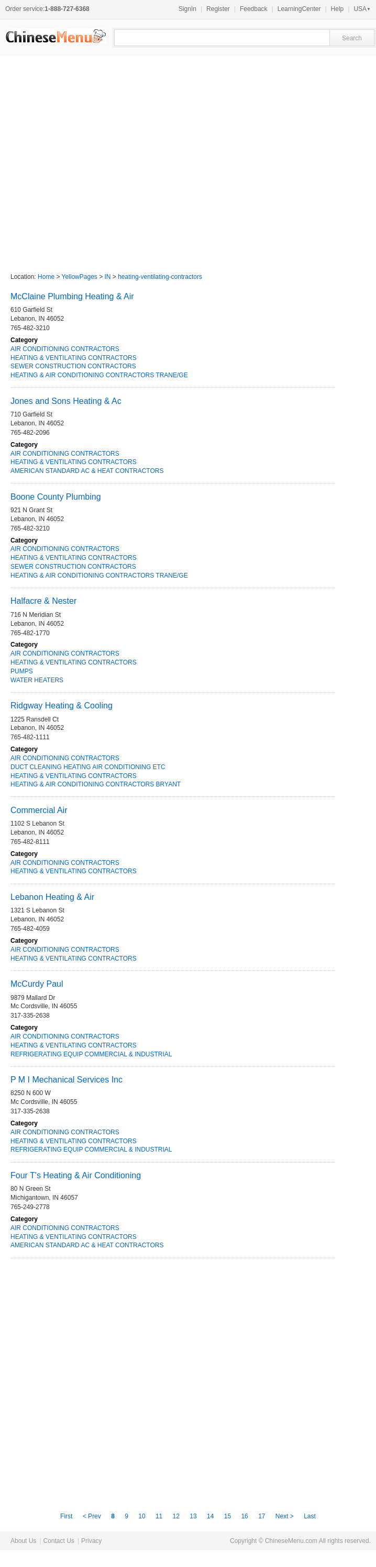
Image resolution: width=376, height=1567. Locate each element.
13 (193, 1516)
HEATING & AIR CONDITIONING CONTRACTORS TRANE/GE (99, 375)
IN (108, 276)
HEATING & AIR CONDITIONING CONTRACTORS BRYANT (95, 784)
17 (261, 1516)
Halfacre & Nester (43, 600)
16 (244, 1516)
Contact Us (58, 1541)
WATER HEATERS (36, 680)
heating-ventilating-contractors (160, 276)
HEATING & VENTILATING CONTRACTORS (73, 358)
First (67, 1516)
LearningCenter (299, 9)
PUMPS (21, 671)
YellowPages (79, 276)
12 (176, 1516)
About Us (23, 1541)
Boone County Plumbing (55, 496)
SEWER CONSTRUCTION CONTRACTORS (73, 366)
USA (362, 9)
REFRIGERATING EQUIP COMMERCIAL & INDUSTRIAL (91, 1054)
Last (310, 1516)
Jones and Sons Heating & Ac (65, 401)
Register (218, 9)
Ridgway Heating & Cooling (61, 705)
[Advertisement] (98, 159)
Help (337, 9)
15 (227, 1516)
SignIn (187, 9)
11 (159, 1516)
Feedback (254, 9)
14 (210, 1516)
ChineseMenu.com (291, 1541)
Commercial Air (38, 810)
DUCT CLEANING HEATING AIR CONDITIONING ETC (87, 767)
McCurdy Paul (36, 983)
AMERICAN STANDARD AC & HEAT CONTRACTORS (86, 471)
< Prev (93, 1516)
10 (141, 1516)
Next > (285, 1516)
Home (46, 276)
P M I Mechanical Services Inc (66, 1079)
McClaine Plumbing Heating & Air (72, 296)
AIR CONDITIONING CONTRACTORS (64, 349)
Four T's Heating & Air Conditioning (75, 1175)
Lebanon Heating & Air (52, 897)
